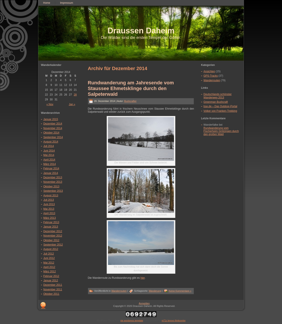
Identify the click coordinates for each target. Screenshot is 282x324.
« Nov (49, 104)
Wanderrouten (118, 291)
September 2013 (53, 190)
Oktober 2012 (51, 240)
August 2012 (50, 249)
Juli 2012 (48, 253)
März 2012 (49, 271)
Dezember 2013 (52, 177)
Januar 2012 (50, 280)
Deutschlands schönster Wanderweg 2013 (217, 96)
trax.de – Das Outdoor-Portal (220, 106)
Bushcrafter (130, 101)
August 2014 (50, 141)
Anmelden (144, 303)
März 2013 (49, 217)
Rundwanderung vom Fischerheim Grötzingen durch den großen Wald (221, 131)
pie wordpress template (131, 320)
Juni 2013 (49, 204)
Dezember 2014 (52, 123)
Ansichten (209, 71)
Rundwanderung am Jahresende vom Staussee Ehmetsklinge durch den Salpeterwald (131, 88)
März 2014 (49, 164)
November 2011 (52, 289)
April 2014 (49, 159)
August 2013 (50, 195)
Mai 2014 (48, 155)
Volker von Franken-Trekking (220, 110)
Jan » (72, 104)
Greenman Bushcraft (215, 101)
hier (143, 277)
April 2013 (49, 213)
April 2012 (49, 267)
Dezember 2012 (52, 231)
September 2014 (53, 137)
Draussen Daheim (141, 30)
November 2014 (52, 128)
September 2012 (53, 244)
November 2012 (52, 235)
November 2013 (52, 181)
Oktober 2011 (51, 293)
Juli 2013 (48, 199)
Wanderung (155, 291)
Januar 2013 (50, 226)
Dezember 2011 (52, 284)
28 (75, 94)
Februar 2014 (51, 168)
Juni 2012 (49, 258)
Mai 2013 (48, 208)
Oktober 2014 (51, 132)
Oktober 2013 (51, 186)
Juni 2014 (49, 150)
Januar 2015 (50, 119)
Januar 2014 (50, 173)
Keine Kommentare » (180, 291)
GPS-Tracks (210, 75)
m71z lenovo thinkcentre (173, 320)
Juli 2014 (48, 146)
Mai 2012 (48, 262)
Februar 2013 (51, 222)
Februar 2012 (51, 276)
